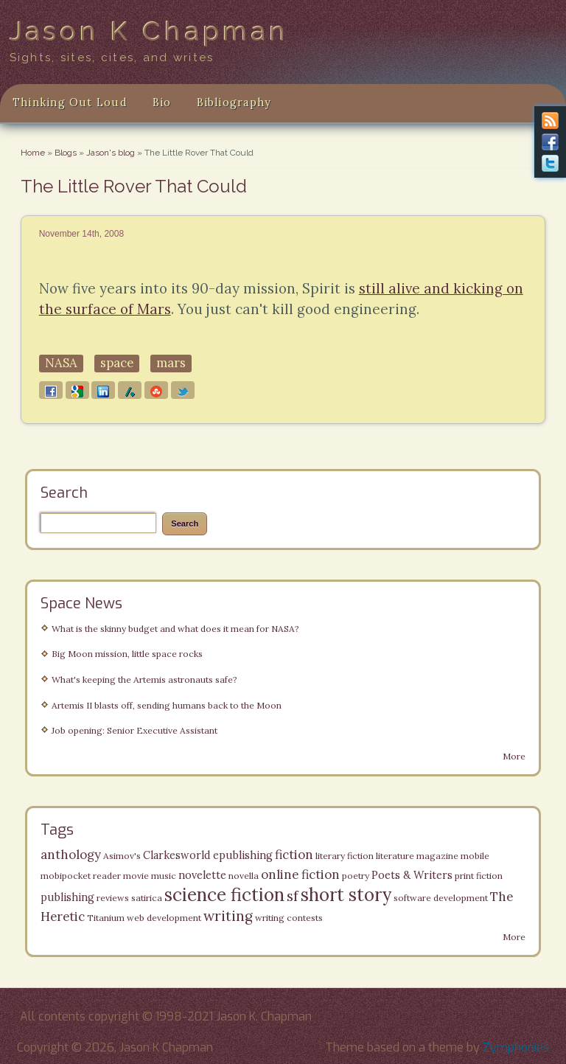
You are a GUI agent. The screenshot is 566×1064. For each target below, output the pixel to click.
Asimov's (122, 855)
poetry (355, 875)
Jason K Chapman (150, 31)
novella (243, 875)
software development (441, 897)
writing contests (289, 917)
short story (346, 894)
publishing (67, 897)
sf (292, 896)
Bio (162, 102)
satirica (146, 897)
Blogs (66, 152)
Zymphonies (516, 1047)
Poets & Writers (412, 875)
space (116, 363)
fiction (294, 854)
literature (395, 855)
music (163, 875)
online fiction (300, 874)
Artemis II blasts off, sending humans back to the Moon (167, 705)
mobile (475, 855)
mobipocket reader (81, 875)
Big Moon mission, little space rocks (127, 653)
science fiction (224, 894)
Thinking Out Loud (70, 102)
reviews (113, 897)
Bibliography (234, 102)
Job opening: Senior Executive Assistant (134, 730)
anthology (71, 854)
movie (136, 875)
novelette (202, 875)
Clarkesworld (177, 855)
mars (171, 363)
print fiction (479, 875)
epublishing (243, 855)
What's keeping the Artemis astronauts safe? (144, 679)
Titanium (106, 917)
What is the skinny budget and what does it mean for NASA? (175, 628)
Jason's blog (110, 152)
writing (228, 916)
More (514, 756)
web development (164, 917)
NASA (61, 363)
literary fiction (344, 855)
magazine (437, 855)
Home (33, 152)
